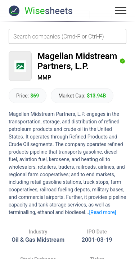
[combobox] (67, 36)
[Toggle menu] (120, 10)
